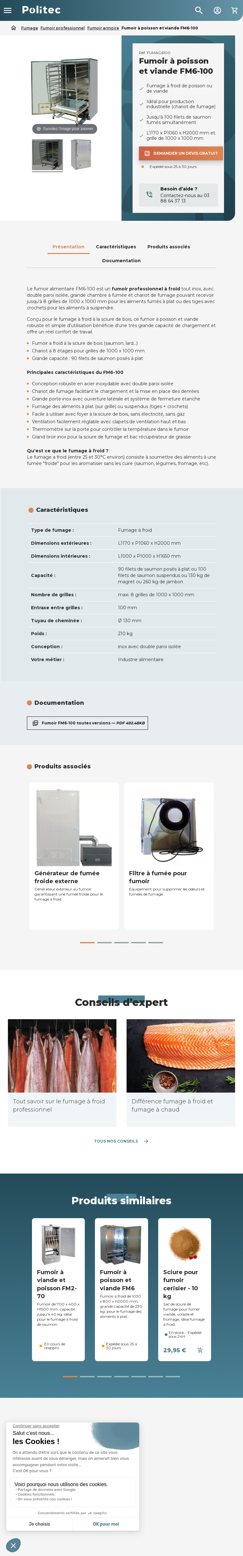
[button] (87, 942)
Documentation (121, 260)
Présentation (68, 247)
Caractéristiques (116, 247)
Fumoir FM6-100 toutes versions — (87, 723)
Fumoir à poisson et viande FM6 (117, 1280)
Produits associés (168, 247)
